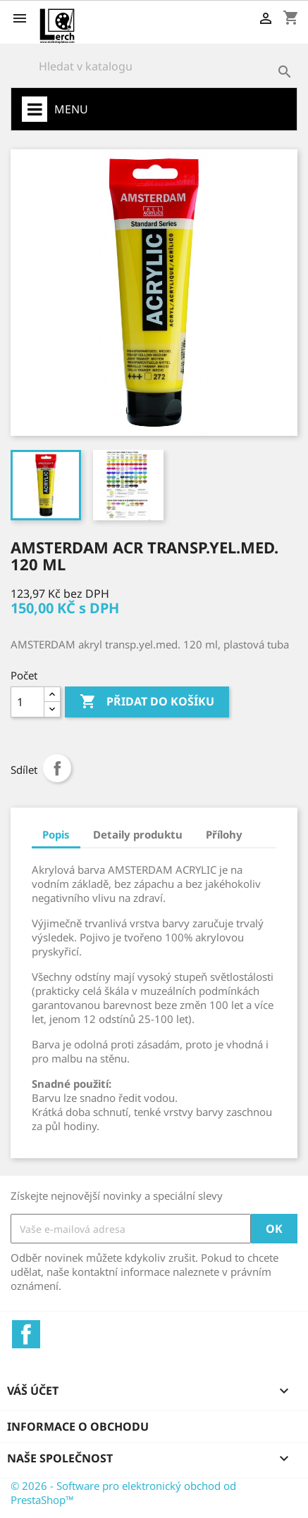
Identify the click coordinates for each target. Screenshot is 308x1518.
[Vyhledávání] (154, 66)
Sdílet (57, 768)
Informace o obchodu (78, 1426)
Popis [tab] (56, 834)
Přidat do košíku (147, 702)
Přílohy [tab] (224, 834)
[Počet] (27, 701)
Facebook (26, 1334)
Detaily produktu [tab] (138, 834)
